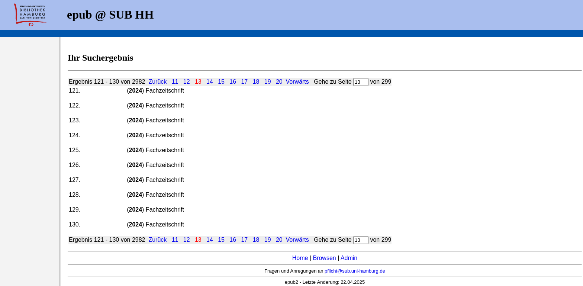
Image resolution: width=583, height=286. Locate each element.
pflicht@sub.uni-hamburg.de (355, 271)
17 (244, 81)
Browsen (324, 258)
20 (279, 81)
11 (175, 81)
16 (232, 81)
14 (209, 81)
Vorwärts (297, 81)
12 (186, 81)
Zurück (157, 81)
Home (300, 258)
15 (221, 81)
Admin (349, 258)
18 (256, 81)
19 (267, 81)
